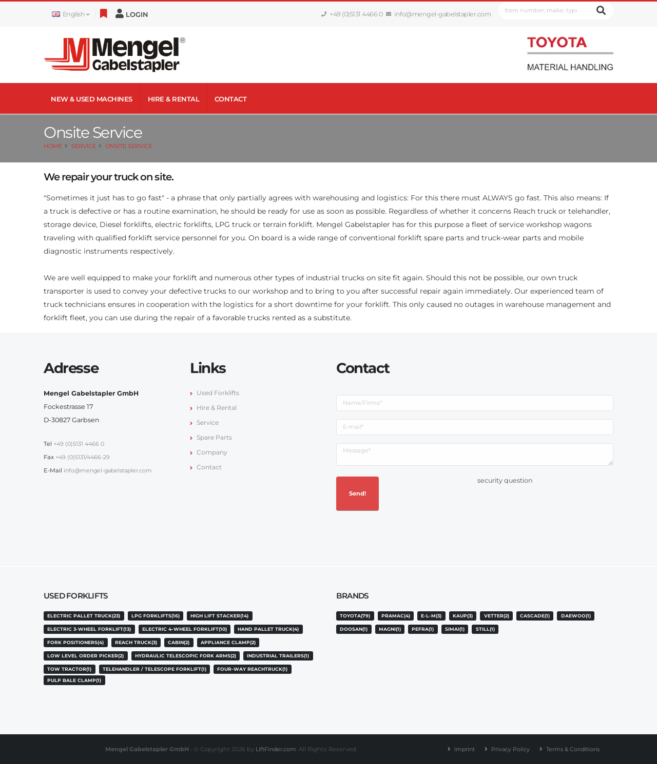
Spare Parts (215, 437)
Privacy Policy (509, 749)
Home (53, 146)
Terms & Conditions (575, 749)
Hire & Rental (174, 99)
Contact (231, 99)
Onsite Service (128, 146)
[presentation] (555, 507)
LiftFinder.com (275, 749)
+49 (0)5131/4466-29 (83, 457)
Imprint (462, 749)
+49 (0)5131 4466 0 (352, 14)
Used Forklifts (219, 393)
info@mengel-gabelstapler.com (439, 14)
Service (83, 146)
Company (212, 452)
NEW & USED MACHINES (91, 99)
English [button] (70, 14)
